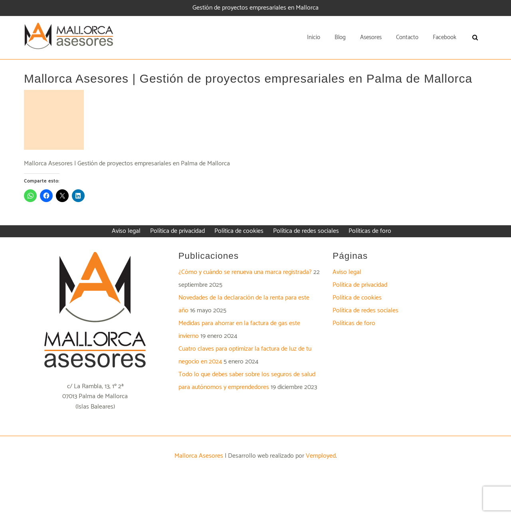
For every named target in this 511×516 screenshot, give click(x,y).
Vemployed (321, 456)
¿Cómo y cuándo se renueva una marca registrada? (245, 272)
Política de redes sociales (365, 310)
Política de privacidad (360, 285)
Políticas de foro (354, 323)
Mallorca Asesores (198, 456)
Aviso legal (347, 272)
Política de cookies (357, 297)
